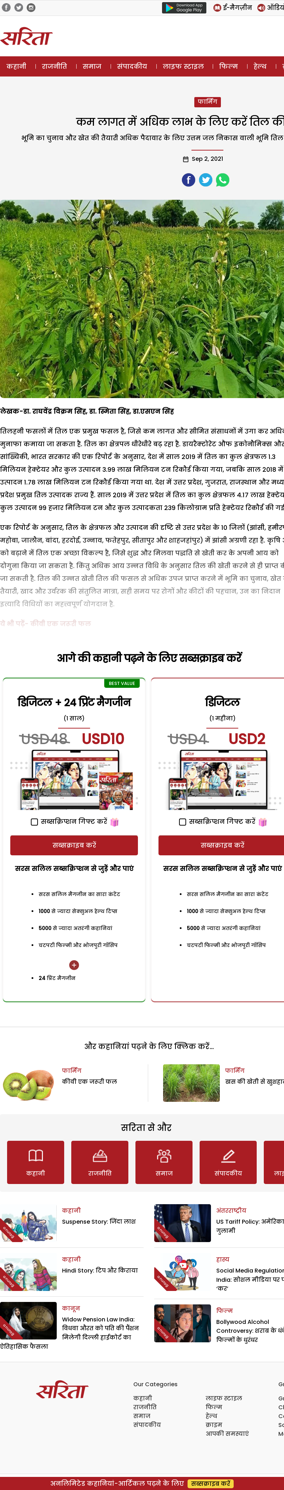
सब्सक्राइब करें (74, 845)
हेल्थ (260, 66)
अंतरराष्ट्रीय (231, 1211)
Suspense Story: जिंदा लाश (99, 1222)
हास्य (222, 1260)
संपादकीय (132, 66)
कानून (71, 1308)
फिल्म (228, 66)
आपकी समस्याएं (227, 1434)
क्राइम (214, 1425)
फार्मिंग (207, 102)
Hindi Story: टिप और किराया (100, 1271)
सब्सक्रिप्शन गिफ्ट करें (69, 821)
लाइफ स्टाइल (183, 66)
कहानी (16, 66)
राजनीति (54, 66)
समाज (92, 66)
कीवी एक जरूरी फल (89, 1082)
